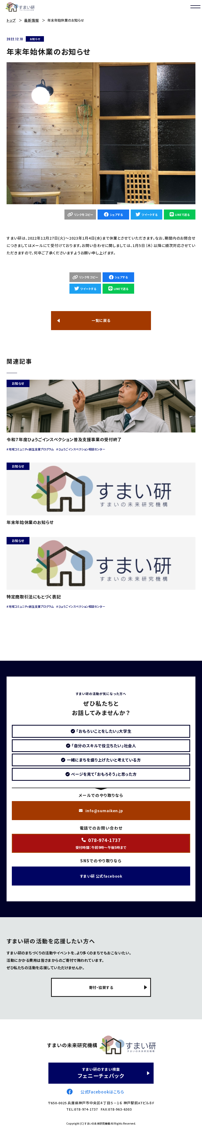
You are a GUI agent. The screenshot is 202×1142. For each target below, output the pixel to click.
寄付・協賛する (101, 987)
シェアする (116, 214)
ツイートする (150, 214)
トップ (11, 20)
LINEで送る (182, 214)
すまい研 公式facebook (101, 876)
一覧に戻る (101, 320)
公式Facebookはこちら (102, 1092)
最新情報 (31, 20)
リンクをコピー (83, 214)
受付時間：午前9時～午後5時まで (101, 843)
